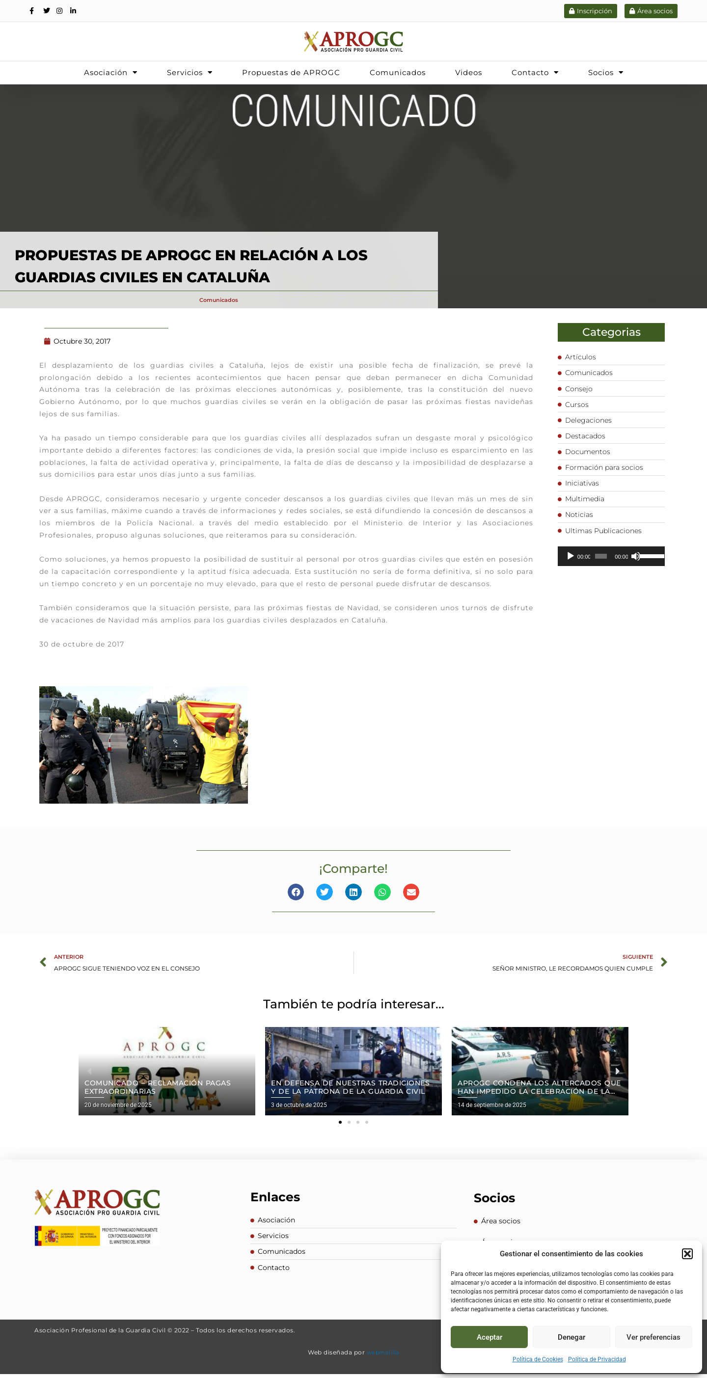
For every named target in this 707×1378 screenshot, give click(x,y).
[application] (611, 565)
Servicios (190, 72)
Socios (606, 72)
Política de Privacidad (597, 1359)
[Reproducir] (570, 565)
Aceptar (489, 1337)
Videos (468, 72)
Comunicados (398, 72)
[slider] (601, 565)
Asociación (110, 72)
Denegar (571, 1337)
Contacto (535, 72)
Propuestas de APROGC (291, 72)
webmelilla (383, 1356)
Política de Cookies (538, 1359)
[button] (687, 1254)
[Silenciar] (636, 565)
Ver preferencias (653, 1337)
